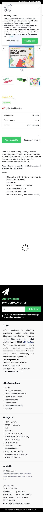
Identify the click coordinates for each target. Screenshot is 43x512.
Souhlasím (29, 41)
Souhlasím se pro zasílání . (21, 316)
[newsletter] (33, 309)
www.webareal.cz (31, 510)
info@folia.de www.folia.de (17, 368)
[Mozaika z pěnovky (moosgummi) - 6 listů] (21, 48)
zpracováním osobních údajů (27, 315)
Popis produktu (11, 140)
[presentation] (4, 48)
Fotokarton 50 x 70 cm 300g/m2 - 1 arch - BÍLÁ (21, 246)
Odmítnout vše (12, 41)
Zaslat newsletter (14, 302)
